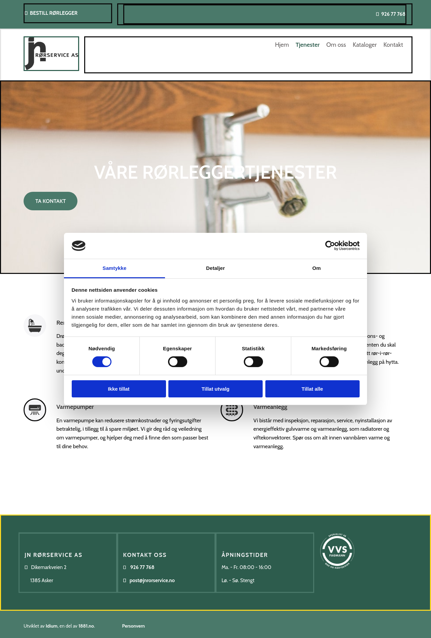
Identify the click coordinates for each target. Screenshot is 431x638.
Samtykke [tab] (115, 268)
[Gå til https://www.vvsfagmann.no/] (337, 581)
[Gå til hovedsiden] (51, 69)
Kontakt (393, 44)
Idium (52, 626)
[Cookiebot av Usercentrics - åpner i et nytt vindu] (330, 246)
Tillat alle (312, 389)
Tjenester (308, 44)
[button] (50, 201)
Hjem (282, 44)
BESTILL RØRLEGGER (53, 13)
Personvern (133, 626)
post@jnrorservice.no (152, 580)
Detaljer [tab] (215, 268)
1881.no (86, 626)
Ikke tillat (118, 389)
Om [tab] (316, 268)
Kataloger (364, 44)
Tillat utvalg (215, 389)
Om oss (336, 44)
